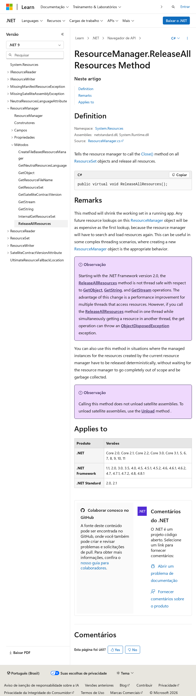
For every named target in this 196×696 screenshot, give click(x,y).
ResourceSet (85, 161)
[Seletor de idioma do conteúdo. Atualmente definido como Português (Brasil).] (23, 673)
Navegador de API (121, 37)
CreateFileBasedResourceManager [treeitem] (42, 155)
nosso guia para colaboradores (95, 565)
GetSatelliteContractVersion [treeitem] (40, 194)
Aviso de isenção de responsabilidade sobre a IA (41, 685)
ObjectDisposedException (145, 325)
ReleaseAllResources (98, 282)
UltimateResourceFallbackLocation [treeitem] (37, 260)
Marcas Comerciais (125, 692)
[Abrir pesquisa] (173, 6)
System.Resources (109, 128)
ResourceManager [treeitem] (28, 115)
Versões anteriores (99, 685)
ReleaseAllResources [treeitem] (34, 223)
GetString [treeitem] (25, 208)
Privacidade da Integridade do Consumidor (37, 692)
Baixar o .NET (176, 20)
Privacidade (167, 685)
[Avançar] (161, 7)
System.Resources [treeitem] (24, 64)
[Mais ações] (187, 38)
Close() (147, 153)
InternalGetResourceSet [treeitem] (36, 216)
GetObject (92, 289)
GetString (113, 289)
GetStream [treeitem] (26, 201)
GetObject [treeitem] (26, 172)
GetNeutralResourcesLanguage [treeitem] (42, 165)
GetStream (141, 289)
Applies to (86, 102)
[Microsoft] (9, 7)
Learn (79, 37)
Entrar (185, 6)
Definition (85, 88)
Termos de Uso (92, 692)
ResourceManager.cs (104, 140)
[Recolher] (62, 34)
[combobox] (35, 45)
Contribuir (144, 685)
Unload (148, 410)
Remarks (85, 95)
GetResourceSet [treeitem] (30, 187)
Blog (123, 685)
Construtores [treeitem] (24, 122)
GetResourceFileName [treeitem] (35, 179)
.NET (95, 37)
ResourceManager (147, 220)
